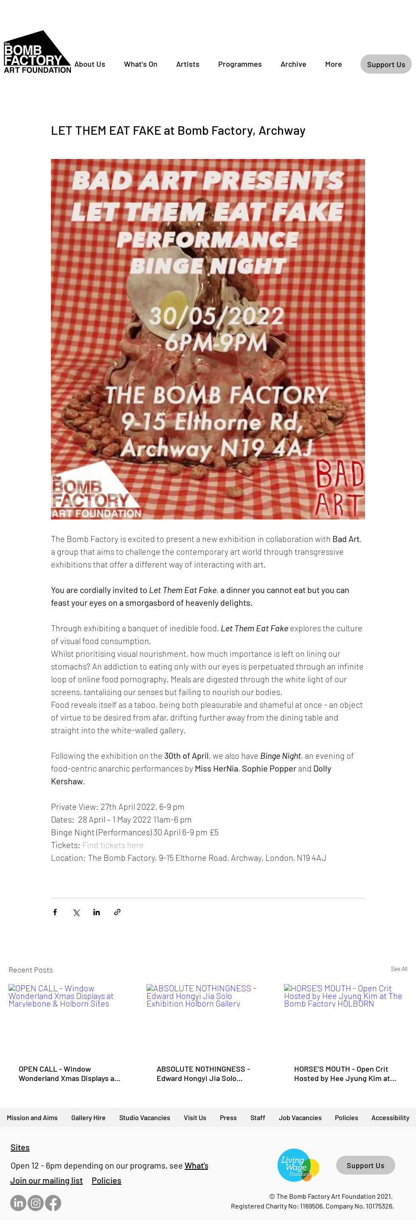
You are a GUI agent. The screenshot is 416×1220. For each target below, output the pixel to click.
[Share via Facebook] (55, 912)
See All (399, 968)
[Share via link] (117, 912)
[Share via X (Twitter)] (76, 912)
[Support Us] (386, 64)
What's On (202, 1165)
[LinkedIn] (18, 1203)
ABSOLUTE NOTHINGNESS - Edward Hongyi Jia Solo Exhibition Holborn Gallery (203, 1073)
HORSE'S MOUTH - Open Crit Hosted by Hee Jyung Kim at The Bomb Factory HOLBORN (342, 1073)
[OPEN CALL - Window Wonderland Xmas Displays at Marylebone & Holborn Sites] (70, 1018)
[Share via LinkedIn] (97, 912)
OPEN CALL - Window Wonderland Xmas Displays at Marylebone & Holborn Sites (68, 1073)
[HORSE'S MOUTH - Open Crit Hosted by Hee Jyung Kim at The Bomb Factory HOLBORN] (346, 1018)
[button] (46, 1180)
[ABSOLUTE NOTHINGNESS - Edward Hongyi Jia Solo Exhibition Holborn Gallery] (208, 1019)
